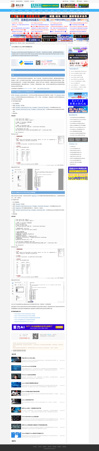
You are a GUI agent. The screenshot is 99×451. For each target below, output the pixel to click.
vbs (12, 12)
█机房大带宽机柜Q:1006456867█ (77, 24)
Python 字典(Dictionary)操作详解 (77, 79)
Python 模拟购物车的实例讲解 (76, 131)
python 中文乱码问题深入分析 (77, 89)
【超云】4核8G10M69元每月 (37, 31)
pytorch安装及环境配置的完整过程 (30, 383)
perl (29, 12)
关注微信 (80, 1)
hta (19, 12)
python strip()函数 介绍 (75, 83)
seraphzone (59, 12)
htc (22, 12)
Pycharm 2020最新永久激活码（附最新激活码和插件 (81, 73)
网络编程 (27, 10)
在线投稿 (64, 446)
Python (15, 350)
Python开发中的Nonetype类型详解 (30, 416)
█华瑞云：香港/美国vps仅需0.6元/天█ (58, 31)
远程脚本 (41, 12)
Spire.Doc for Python (27, 88)
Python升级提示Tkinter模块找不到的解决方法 (33, 433)
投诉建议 (59, 446)
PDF (24, 350)
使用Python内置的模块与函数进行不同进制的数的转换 (34, 425)
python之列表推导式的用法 (75, 121)
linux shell (70, 12)
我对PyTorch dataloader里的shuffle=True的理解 (79, 127)
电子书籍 (58, 10)
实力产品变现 (14, 26)
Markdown (19, 350)
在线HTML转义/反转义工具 (75, 156)
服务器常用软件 (19, 1)
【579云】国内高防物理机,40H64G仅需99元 (21, 28)
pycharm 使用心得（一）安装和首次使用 (79, 85)
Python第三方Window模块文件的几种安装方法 (79, 135)
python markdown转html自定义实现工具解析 (24, 315)
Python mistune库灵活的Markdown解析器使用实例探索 (27, 317)
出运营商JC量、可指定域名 (17, 23)
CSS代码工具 (72, 146)
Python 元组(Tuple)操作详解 (76, 75)
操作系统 (65, 10)
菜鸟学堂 (12, 1)
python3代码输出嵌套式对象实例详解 (30, 391)
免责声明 (49, 446)
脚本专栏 (33, 10)
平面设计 (78, 10)
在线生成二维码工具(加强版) (76, 162)
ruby (51, 12)
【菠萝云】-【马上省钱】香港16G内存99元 (20, 24)
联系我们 (44, 446)
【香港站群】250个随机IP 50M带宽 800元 (39, 28)
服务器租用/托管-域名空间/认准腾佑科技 (78, 31)
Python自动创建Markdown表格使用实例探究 (24, 319)
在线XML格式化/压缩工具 (75, 150)
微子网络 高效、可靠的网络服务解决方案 (58, 29)
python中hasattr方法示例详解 (29, 366)
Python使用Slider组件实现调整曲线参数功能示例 (80, 117)
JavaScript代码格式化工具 (75, 148)
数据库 (46, 10)
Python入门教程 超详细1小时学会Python (79, 71)
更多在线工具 (73, 164)
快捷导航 (86, 1)
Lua (74, 12)
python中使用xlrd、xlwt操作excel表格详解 (79, 87)
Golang (77, 12)
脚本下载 (40, 10)
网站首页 (13, 10)
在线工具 (32, 1)
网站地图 (54, 446)
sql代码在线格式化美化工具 (75, 154)
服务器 (52, 10)
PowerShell (65, 12)
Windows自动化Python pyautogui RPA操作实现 (79, 119)
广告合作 (40, 446)
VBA (37, 12)
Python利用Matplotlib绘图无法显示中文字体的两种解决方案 (82, 123)
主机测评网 (26, 1)
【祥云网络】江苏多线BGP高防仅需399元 (78, 29)
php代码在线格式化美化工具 (76, 152)
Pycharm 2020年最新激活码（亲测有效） (79, 81)
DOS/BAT (16, 12)
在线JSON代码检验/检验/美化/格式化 (77, 158)
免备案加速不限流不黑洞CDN (56, 24)
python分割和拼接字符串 (28, 399)
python (26, 12)
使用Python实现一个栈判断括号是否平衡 (31, 408)
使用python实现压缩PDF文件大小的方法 (23, 321)
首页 (16, 43)
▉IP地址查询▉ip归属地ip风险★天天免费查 (40, 26)
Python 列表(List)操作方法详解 (77, 77)
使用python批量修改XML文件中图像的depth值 (79, 125)
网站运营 (72, 10)
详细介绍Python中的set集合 (28, 358)
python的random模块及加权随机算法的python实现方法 (81, 133)
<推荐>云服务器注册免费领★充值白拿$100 (79, 23)
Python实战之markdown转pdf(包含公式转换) (24, 313)
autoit (54, 12)
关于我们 (35, 446)
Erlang (81, 12)
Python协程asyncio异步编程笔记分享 (77, 129)
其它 (85, 12)
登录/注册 (66, 1)
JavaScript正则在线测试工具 (75, 160)
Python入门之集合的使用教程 (29, 374)
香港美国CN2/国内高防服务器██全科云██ (20, 33)
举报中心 (73, 1)
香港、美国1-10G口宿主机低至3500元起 (58, 28)
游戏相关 (33, 12)
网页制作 (20, 10)
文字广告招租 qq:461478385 (37, 23)
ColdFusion (47, 12)
